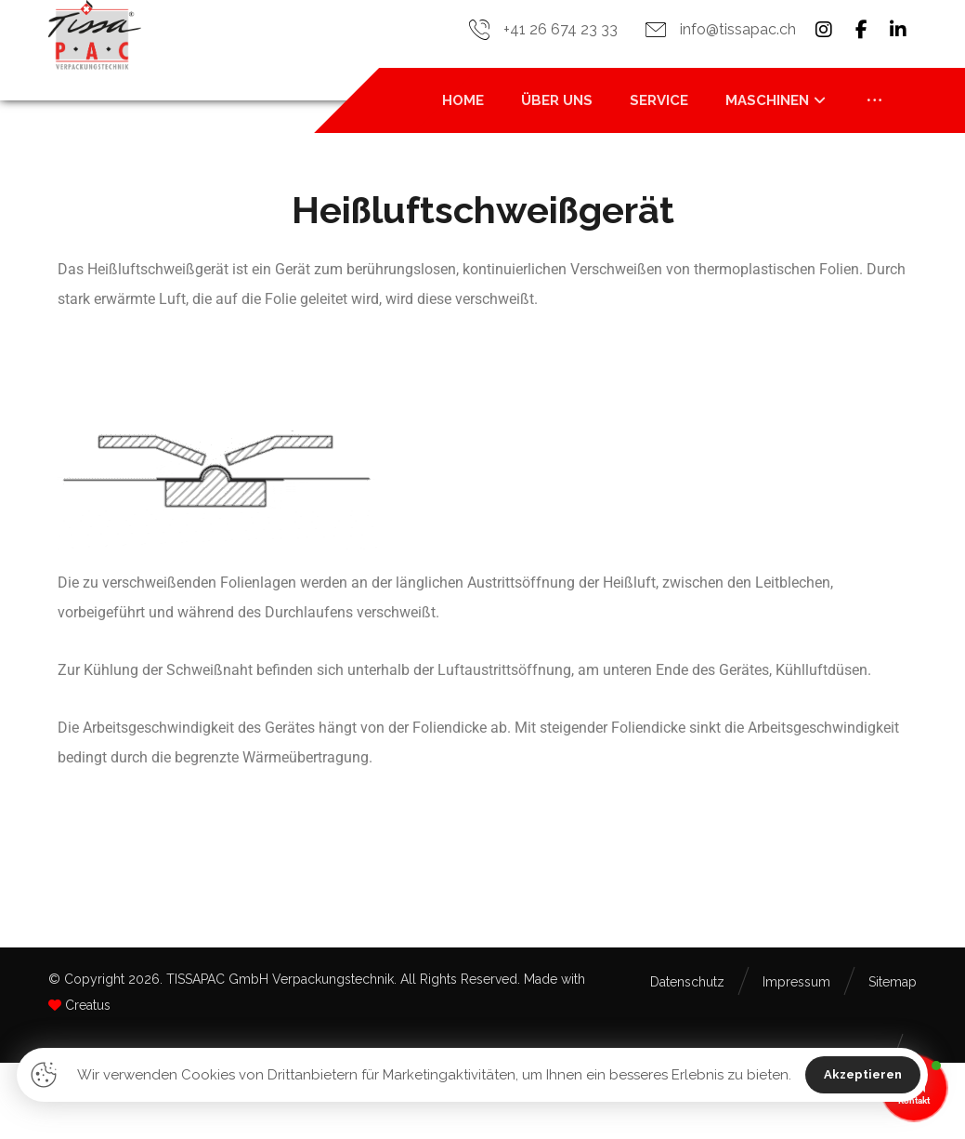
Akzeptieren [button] (863, 1074)
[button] (823, 29)
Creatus (88, 1005)
